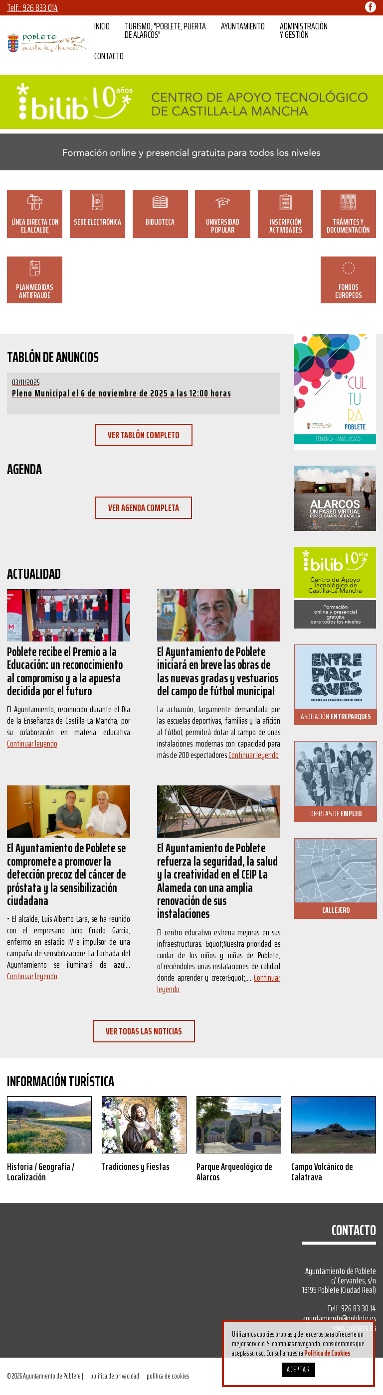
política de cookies (168, 1376)
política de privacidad (114, 1376)
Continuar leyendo (32, 744)
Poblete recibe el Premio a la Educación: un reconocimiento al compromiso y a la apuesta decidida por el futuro (65, 671)
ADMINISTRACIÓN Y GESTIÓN (304, 30)
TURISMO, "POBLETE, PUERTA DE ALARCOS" (165, 30)
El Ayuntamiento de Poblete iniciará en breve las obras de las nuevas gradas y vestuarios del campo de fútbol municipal (217, 671)
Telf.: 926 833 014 (32, 7)
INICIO (102, 25)
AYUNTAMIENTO (243, 25)
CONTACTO (109, 55)
